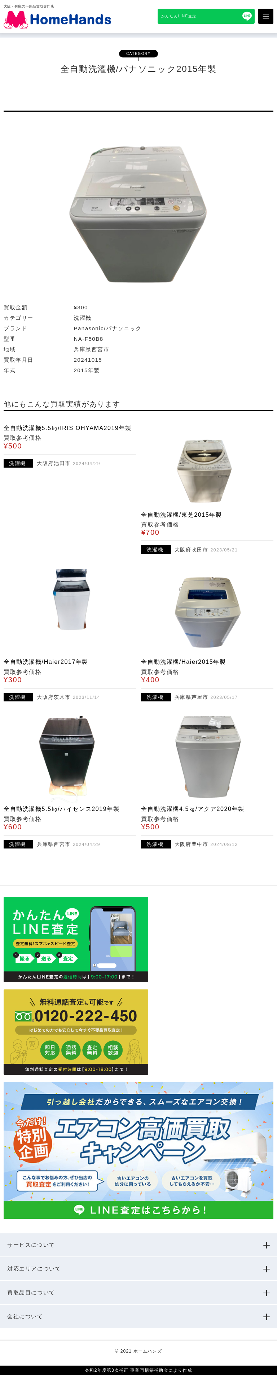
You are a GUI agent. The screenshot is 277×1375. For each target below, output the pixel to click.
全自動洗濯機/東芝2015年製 (181, 515)
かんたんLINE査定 (179, 16)
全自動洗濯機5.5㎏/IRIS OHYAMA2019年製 (68, 428)
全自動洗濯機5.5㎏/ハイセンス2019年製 (61, 809)
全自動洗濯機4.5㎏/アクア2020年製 (192, 809)
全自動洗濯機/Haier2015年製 (183, 662)
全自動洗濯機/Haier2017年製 (46, 662)
